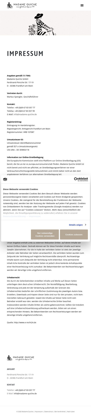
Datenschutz (48, 412)
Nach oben (71, 412)
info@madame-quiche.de (25, 114)
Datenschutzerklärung (14, 216)
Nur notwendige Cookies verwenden (44, 234)
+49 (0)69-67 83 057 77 (25, 390)
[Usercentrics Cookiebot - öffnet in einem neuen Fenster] (76, 179)
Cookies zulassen (73, 234)
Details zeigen (76, 225)
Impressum (35, 216)
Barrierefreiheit (60, 412)
